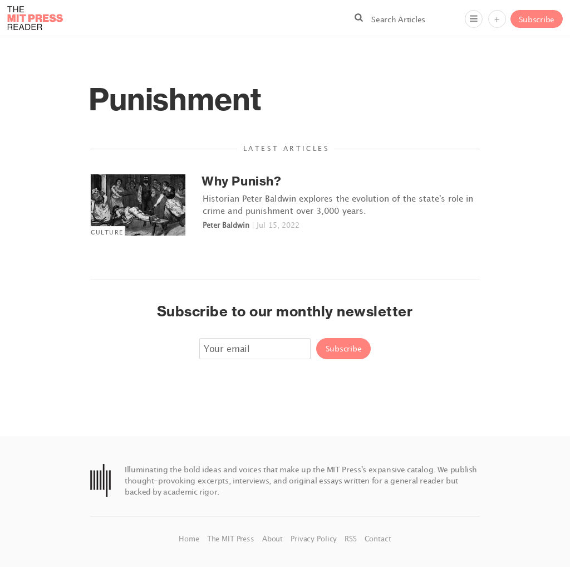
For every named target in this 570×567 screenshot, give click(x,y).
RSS (351, 538)
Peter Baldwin (226, 225)
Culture (107, 232)
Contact (378, 538)
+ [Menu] (497, 19)
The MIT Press (232, 538)
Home (190, 538)
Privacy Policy (315, 538)
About (273, 538)
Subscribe (536, 19)
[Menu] (474, 19)
